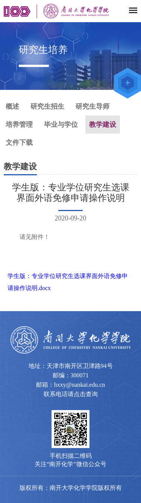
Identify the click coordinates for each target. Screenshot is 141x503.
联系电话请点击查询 (71, 394)
